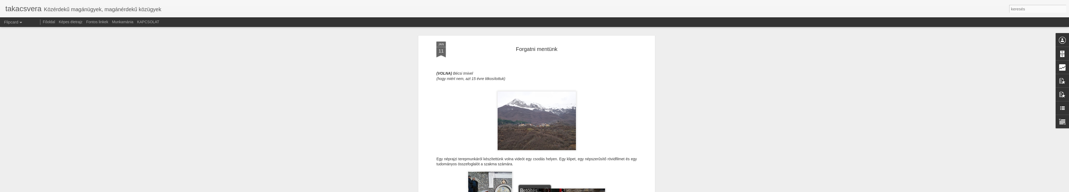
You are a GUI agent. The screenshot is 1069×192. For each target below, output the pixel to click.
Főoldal (49, 22)
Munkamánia (122, 22)
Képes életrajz (71, 22)
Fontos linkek (97, 22)
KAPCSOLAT (148, 22)
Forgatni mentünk (536, 49)
